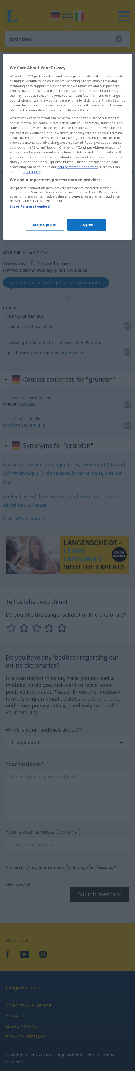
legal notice (31, 248)
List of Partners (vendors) (30, 282)
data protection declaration (77, 243)
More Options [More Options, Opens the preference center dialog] (45, 301)
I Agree (86, 301)
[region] (67, 223)
